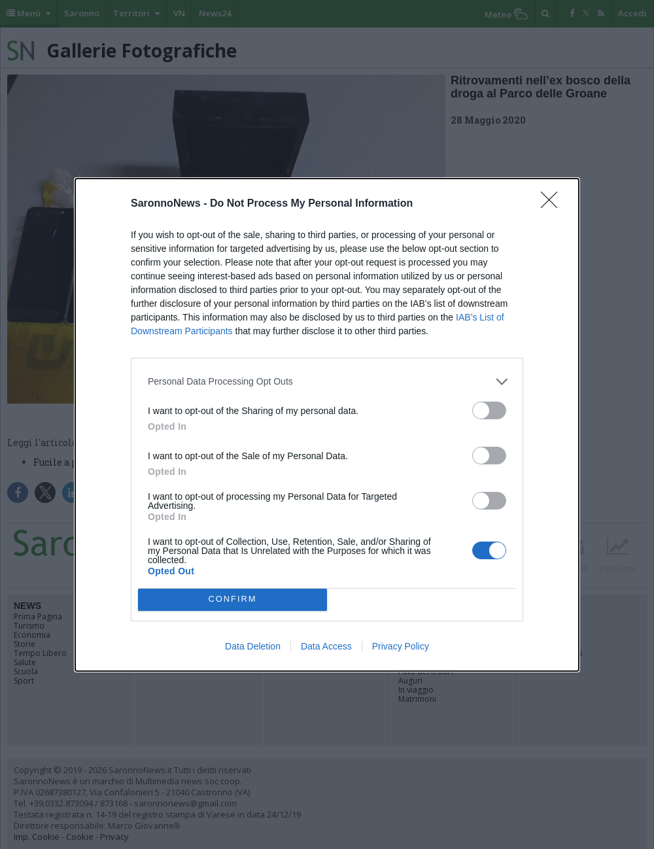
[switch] (489, 410)
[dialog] (327, 425)
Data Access (326, 646)
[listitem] (327, 382)
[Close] (553, 204)
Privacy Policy (400, 646)
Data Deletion (253, 646)
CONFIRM (232, 599)
